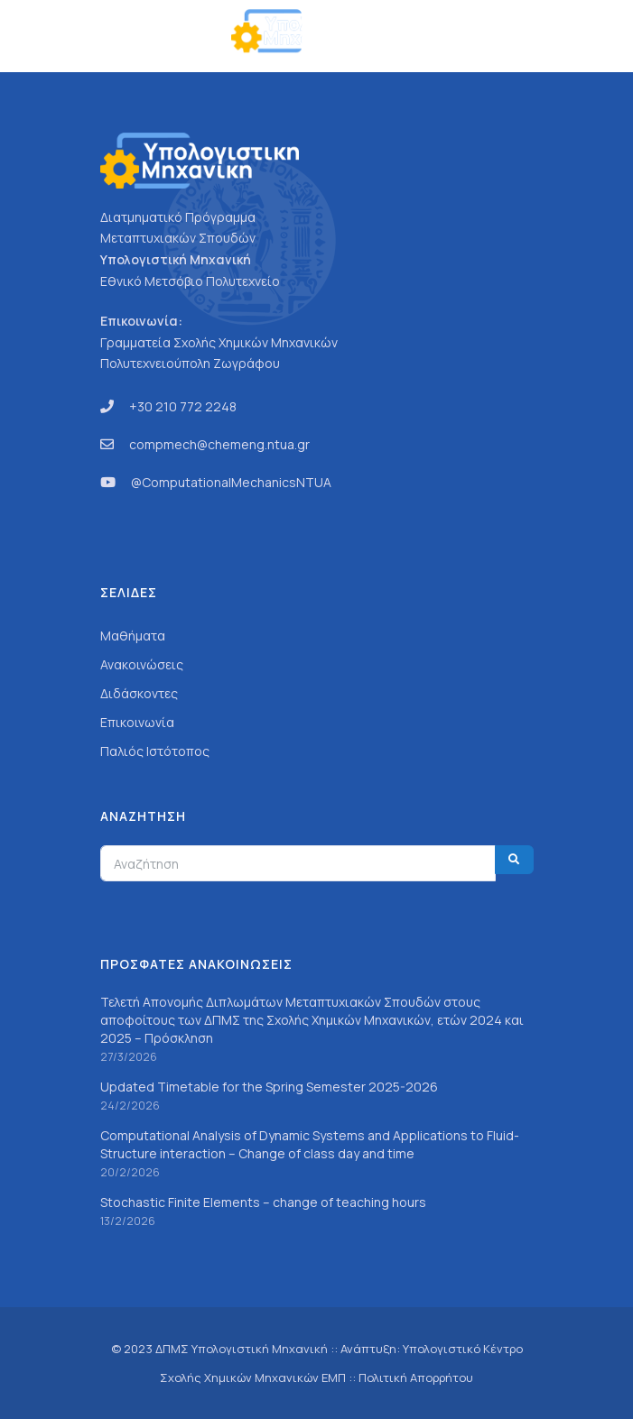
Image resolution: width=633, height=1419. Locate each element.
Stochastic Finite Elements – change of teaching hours (263, 1202)
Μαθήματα (132, 635)
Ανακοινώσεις (141, 664)
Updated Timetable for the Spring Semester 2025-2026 (269, 1086)
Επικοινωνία (137, 722)
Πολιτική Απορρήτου (415, 1377)
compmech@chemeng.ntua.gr (219, 444)
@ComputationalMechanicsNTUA (231, 482)
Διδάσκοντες (139, 693)
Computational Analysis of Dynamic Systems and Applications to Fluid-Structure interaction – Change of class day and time (309, 1144)
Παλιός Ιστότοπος (154, 751)
